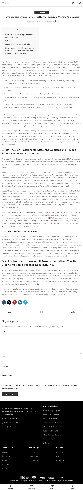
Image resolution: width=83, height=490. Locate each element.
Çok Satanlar (7, 452)
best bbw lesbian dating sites (28, 131)
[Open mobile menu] (5, 3)
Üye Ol (59, 456)
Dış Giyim (5, 464)
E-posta (5, 366)
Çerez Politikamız (50, 419)
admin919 (34, 22)
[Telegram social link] (25, 302)
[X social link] (9, 302)
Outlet (4, 468)
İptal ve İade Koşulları (52, 427)
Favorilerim (33, 456)
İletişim (46, 443)
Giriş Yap (59, 452)
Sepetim (32, 452)
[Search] (73, 3)
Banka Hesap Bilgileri (51, 411)
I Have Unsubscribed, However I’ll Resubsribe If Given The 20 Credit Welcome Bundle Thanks (19, 51)
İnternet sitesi (7, 376)
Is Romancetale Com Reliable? (18, 44)
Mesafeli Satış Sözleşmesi (53, 423)
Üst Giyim (6, 456)
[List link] (21, 423)
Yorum (5, 331)
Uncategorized (42, 12)
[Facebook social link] (4, 302)
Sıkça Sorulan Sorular (52, 435)
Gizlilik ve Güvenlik (50, 431)
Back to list (41, 312)
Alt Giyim (5, 460)
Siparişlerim (34, 460)
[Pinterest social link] (14, 302)
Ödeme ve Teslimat (51, 415)
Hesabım (60, 460)
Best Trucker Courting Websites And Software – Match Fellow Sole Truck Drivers (20, 37)
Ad (3, 357)
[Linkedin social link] (20, 302)
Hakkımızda (48, 439)
